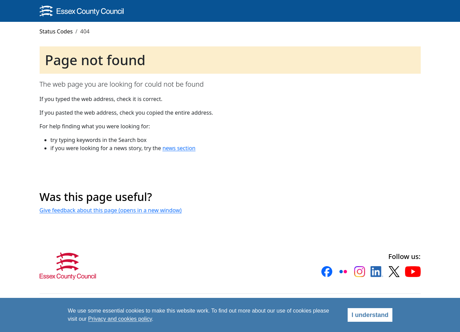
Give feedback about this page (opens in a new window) (111, 210)
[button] (326, 271)
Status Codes (56, 31)
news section (179, 148)
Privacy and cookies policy (120, 319)
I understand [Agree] (369, 315)
